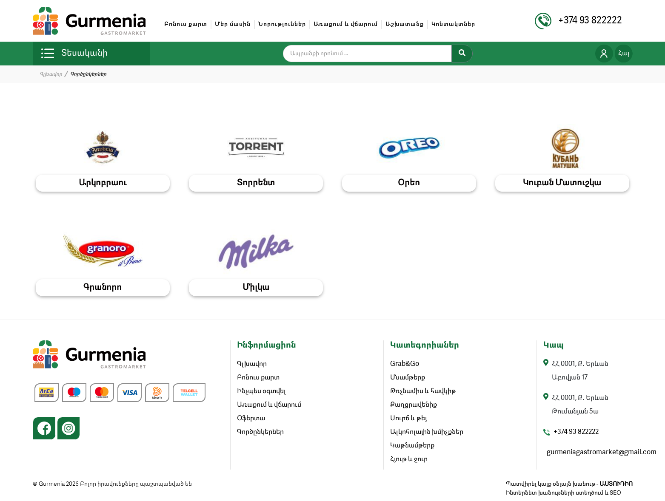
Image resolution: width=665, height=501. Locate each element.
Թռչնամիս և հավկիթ (423, 391)
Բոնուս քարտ (185, 24)
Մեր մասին (233, 24)
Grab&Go (404, 364)
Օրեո (409, 183)
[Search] (462, 53)
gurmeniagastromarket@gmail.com (601, 452)
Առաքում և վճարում (346, 24)
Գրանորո (102, 287)
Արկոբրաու (102, 183)
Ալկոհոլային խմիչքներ (426, 432)
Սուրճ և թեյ (408, 418)
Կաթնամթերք (412, 445)
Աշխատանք (404, 24)
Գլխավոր (51, 74)
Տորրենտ (256, 183)
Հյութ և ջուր (409, 459)
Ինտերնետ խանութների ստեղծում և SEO (563, 493)
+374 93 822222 (576, 432)
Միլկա (256, 287)
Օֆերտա (251, 418)
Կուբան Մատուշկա (562, 183)
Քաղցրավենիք (413, 405)
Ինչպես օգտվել (261, 391)
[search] (372, 53)
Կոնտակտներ (453, 24)
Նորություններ (282, 24)
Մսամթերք (407, 377)
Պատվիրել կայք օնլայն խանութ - (569, 484)
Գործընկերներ (260, 432)
